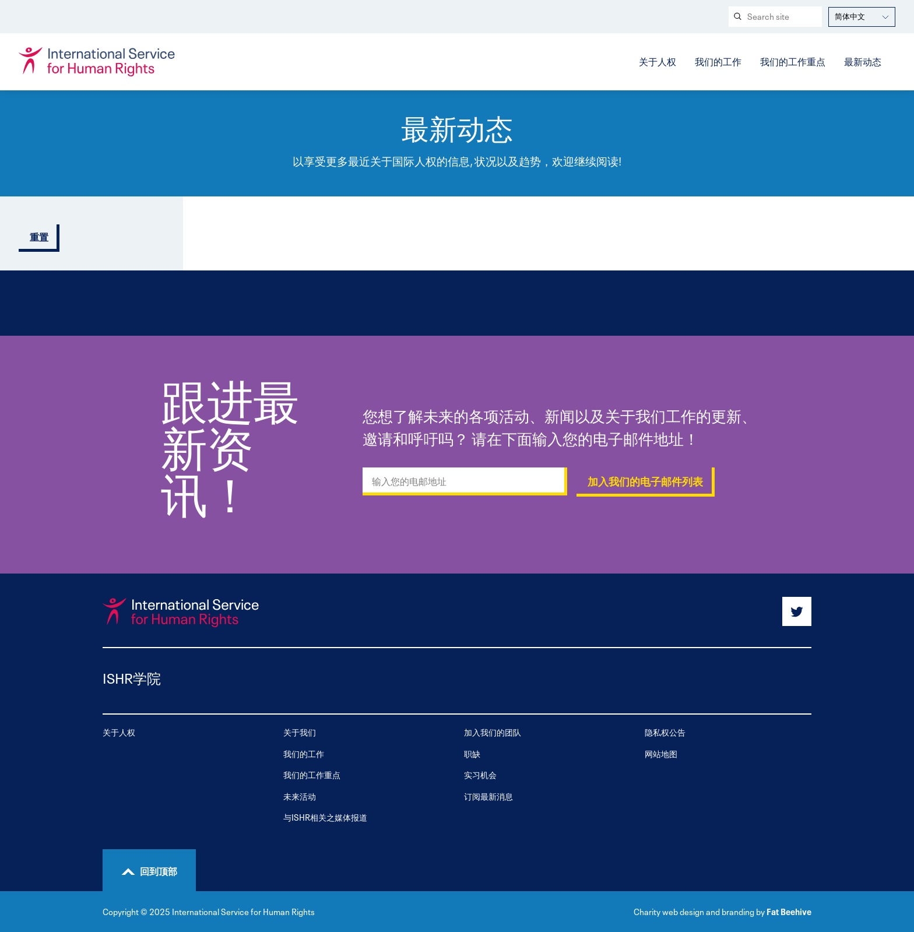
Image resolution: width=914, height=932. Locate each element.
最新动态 (862, 61)
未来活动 (299, 796)
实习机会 (480, 774)
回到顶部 (158, 870)
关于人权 (657, 61)
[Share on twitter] (796, 611)
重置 (39, 237)
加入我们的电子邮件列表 (645, 482)
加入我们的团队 (492, 732)
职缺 (472, 753)
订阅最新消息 (488, 796)
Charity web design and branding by (699, 911)
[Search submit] (737, 16)
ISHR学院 (132, 677)
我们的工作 (718, 61)
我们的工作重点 (792, 61)
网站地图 (661, 753)
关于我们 (299, 732)
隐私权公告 (665, 732)
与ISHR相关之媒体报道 (325, 817)
